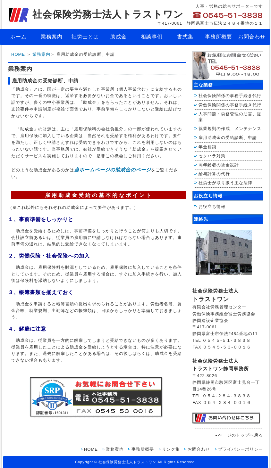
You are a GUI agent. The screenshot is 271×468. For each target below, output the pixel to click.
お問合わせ (252, 36)
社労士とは (85, 36)
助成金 (118, 36)
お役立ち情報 (212, 206)
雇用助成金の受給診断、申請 (228, 137)
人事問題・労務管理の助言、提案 (230, 116)
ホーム (18, 36)
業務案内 (52, 36)
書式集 (185, 36)
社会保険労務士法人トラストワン (95, 14)
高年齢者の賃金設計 (219, 164)
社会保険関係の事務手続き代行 (230, 95)
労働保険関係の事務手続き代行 (230, 105)
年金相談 (207, 146)
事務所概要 (218, 36)
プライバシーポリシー (240, 449)
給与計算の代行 (214, 173)
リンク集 (171, 449)
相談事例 (152, 36)
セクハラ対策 (212, 155)
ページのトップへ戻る (240, 435)
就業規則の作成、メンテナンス (230, 128)
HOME (18, 54)
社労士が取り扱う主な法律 (225, 182)
